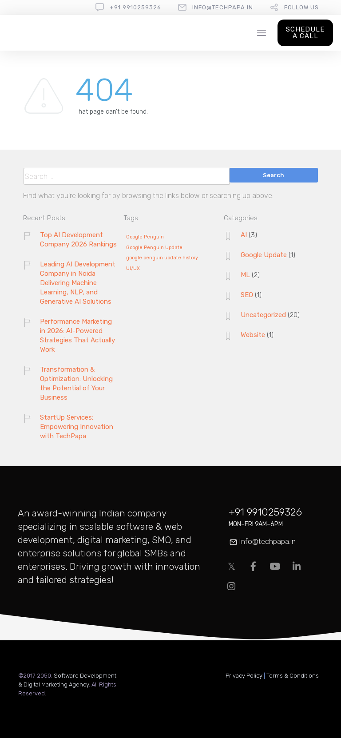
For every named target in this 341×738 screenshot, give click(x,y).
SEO (247, 295)
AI (244, 235)
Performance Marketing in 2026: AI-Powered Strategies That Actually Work (77, 335)
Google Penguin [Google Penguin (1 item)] (145, 237)
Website (253, 335)
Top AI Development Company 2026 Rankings (78, 239)
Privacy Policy (244, 675)
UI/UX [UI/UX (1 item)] (133, 268)
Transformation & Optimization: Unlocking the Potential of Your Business (76, 383)
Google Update (264, 255)
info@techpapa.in (222, 7)
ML (245, 275)
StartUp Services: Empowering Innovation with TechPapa (76, 426)
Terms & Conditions (292, 675)
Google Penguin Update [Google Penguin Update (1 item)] (154, 247)
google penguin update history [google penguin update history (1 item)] (162, 258)
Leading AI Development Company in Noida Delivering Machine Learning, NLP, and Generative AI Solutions (77, 283)
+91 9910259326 (135, 7)
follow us (301, 7)
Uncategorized (263, 315)
